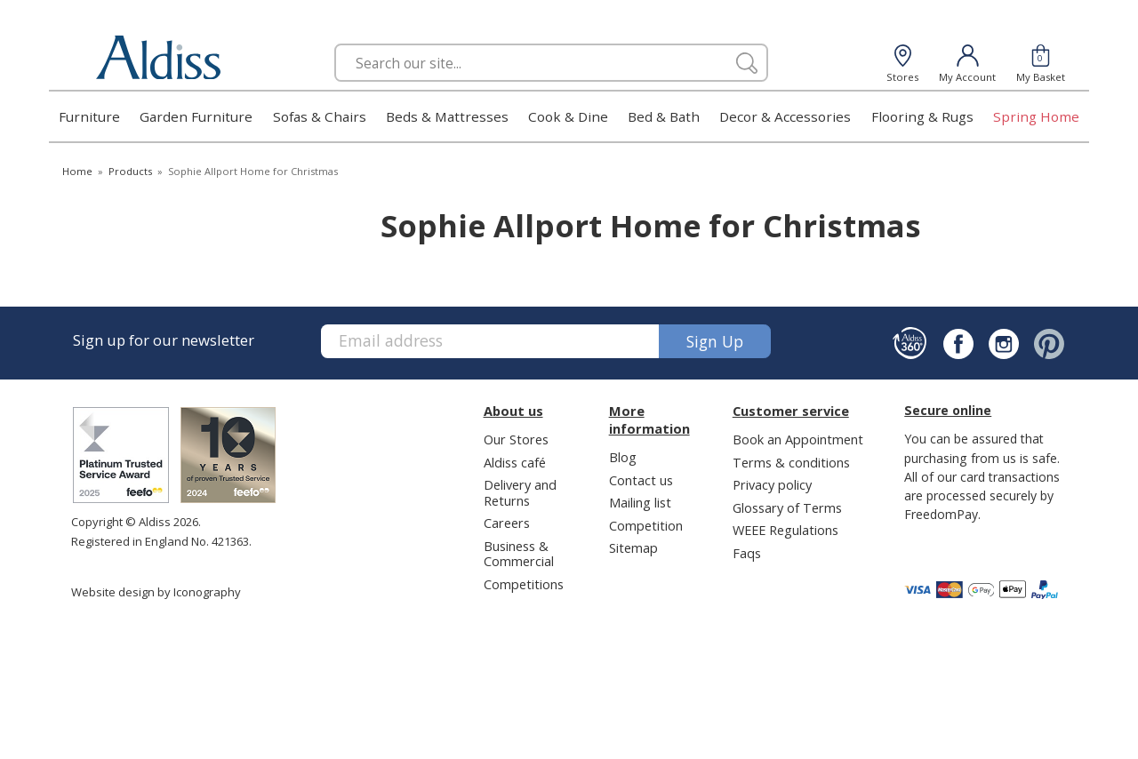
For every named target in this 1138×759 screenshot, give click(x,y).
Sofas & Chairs (319, 116)
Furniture (89, 116)
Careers (507, 522)
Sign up (714, 341)
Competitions (524, 584)
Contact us (641, 480)
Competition (646, 525)
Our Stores (516, 439)
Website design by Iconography (156, 592)
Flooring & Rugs (922, 116)
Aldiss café (515, 462)
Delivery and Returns (520, 491)
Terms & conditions (791, 462)
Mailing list (640, 502)
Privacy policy (772, 484)
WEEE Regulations (785, 530)
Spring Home (1036, 116)
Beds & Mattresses (447, 116)
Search (334, 43)
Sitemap (633, 547)
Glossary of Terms (787, 507)
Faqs (747, 553)
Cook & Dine (568, 116)
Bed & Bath (664, 116)
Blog (623, 457)
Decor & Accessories (785, 116)
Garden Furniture (196, 116)
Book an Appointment (798, 439)
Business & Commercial (519, 553)
